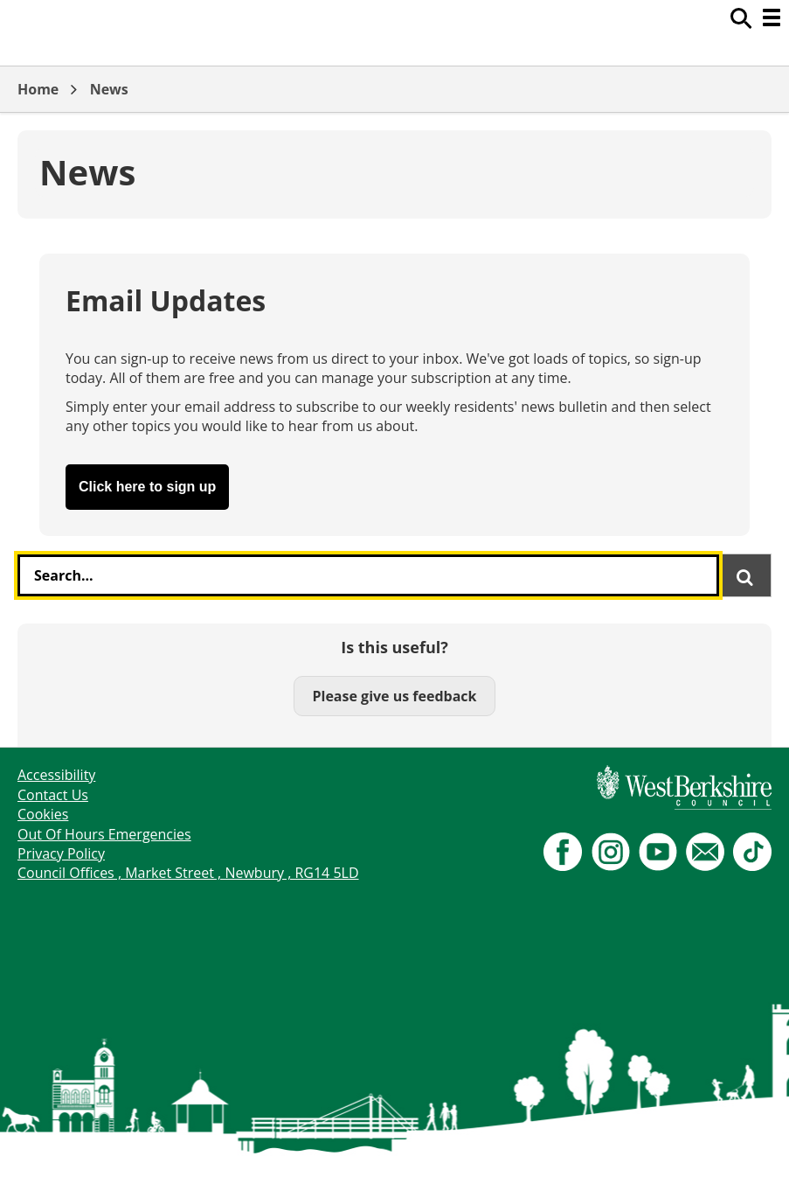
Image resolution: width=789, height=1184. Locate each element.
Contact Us (52, 794)
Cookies (42, 814)
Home (38, 89)
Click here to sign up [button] (147, 486)
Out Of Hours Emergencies (104, 834)
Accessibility (56, 774)
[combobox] (368, 575)
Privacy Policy (61, 853)
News (109, 89)
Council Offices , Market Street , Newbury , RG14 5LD (188, 872)
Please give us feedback (394, 696)
